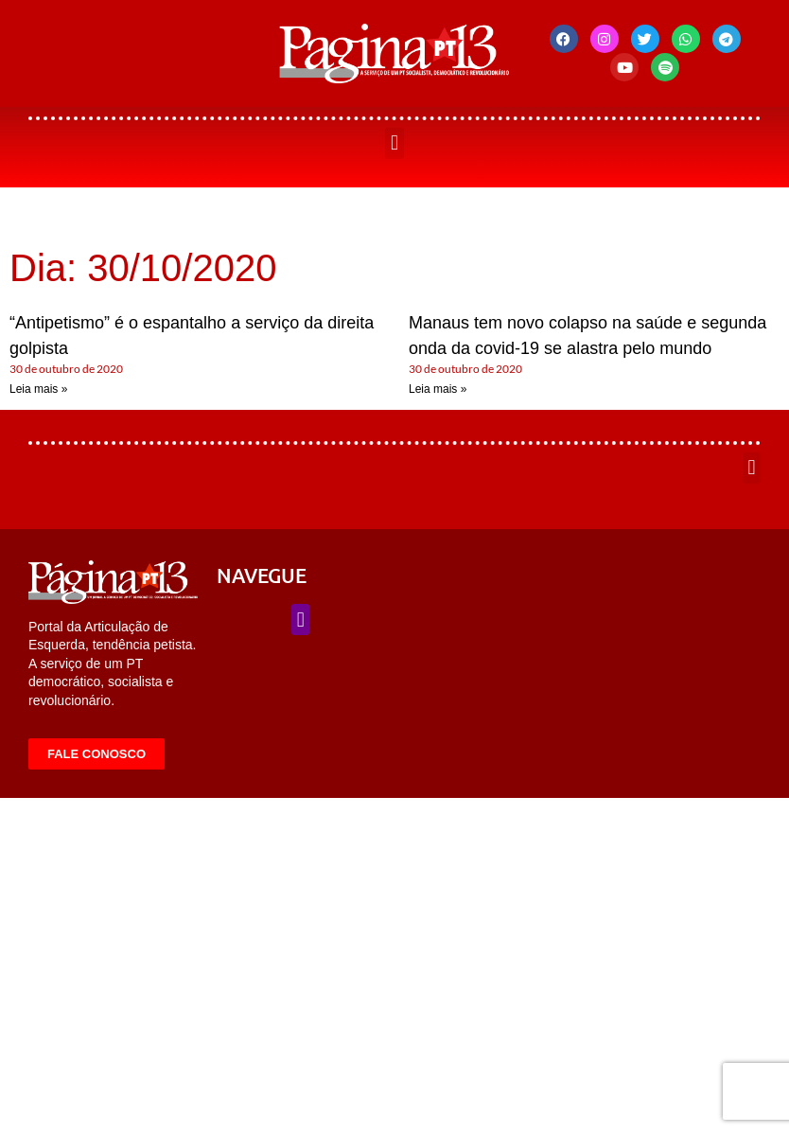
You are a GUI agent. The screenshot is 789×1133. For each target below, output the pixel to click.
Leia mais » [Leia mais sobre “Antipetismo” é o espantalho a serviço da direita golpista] (38, 389)
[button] (394, 143)
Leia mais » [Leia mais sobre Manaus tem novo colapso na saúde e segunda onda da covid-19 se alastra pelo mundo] (437, 389)
